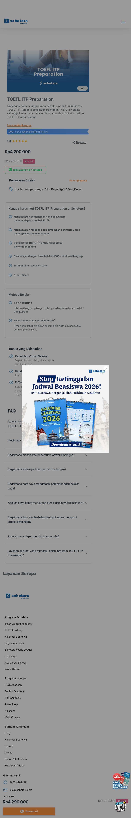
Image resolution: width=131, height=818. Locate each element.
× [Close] (106, 368)
